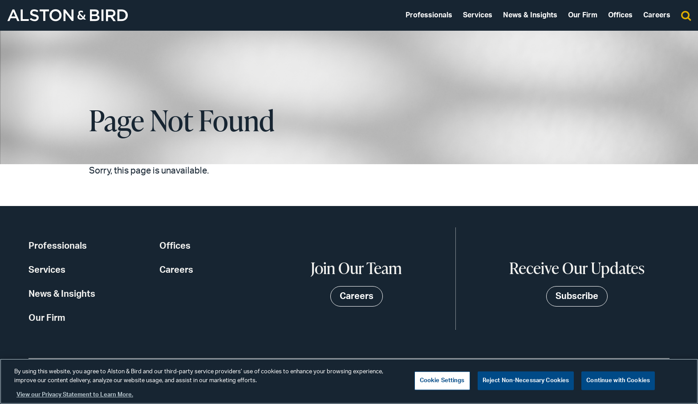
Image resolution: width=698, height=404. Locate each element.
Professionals (429, 15)
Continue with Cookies (618, 381)
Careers (656, 15)
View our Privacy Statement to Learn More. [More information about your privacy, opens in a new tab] (74, 395)
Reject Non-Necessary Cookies (526, 381)
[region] (349, 381)
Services (477, 15)
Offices (620, 15)
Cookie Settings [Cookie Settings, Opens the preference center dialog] (442, 381)
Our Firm (582, 15)
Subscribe (577, 296)
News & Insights (530, 15)
